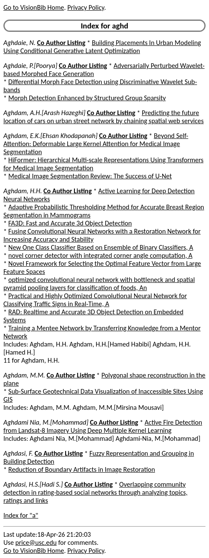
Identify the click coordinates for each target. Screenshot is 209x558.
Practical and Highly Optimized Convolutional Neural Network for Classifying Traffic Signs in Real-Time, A (95, 300)
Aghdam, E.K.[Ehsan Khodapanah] (50, 136)
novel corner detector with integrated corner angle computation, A (100, 255)
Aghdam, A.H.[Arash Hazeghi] (44, 113)
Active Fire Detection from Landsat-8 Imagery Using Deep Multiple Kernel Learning (102, 426)
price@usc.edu (36, 542)
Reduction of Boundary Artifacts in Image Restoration (82, 469)
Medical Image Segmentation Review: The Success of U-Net (90, 176)
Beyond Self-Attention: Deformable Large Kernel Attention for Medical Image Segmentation (95, 144)
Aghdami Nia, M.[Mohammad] (46, 422)
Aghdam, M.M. (24, 375)
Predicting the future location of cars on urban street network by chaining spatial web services (103, 117)
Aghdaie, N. (19, 43)
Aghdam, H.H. (22, 191)
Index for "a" (20, 515)
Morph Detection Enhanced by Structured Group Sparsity (87, 98)
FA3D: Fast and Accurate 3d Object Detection (70, 223)
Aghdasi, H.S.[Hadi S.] (33, 484)
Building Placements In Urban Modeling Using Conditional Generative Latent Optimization (102, 47)
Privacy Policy (85, 7)
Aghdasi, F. (18, 453)
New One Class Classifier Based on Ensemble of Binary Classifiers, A (101, 247)
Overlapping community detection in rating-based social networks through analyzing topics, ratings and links (95, 492)
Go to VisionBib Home (33, 7)
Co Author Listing (61, 43)
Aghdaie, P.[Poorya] (30, 66)
